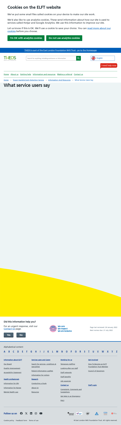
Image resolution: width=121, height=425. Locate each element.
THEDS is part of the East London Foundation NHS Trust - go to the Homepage (60, 50)
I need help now (108, 65)
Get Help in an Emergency (70, 396)
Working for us (66, 360)
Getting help (25, 74)
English (97, 58)
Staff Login (92, 385)
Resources (35, 392)
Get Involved (93, 360)
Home (6, 74)
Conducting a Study (39, 383)
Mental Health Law (11, 392)
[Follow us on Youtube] (41, 413)
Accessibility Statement (12, 372)
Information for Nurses (12, 388)
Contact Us (9, 328)
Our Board (8, 364)
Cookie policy (9, 420)
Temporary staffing (68, 364)
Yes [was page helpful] (8, 335)
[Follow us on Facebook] (21, 413)
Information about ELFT (13, 360)
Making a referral (64, 74)
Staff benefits (66, 377)
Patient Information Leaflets (42, 371)
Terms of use (33, 420)
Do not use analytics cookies (64, 38)
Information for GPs (11, 383)
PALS (62, 400)
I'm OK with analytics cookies (26, 38)
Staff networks (66, 372)
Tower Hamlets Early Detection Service (28, 80)
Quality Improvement (12, 368)
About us (14, 74)
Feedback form (21, 420)
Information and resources (44, 74)
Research (35, 379)
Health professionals (11, 379)
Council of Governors (96, 371)
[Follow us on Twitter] (26, 413)
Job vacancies (66, 381)
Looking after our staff (69, 368)
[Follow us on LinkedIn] (31, 413)
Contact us (78, 74)
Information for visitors (40, 375)
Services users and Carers (41, 360)
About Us (35, 388)
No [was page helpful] (21, 335)
